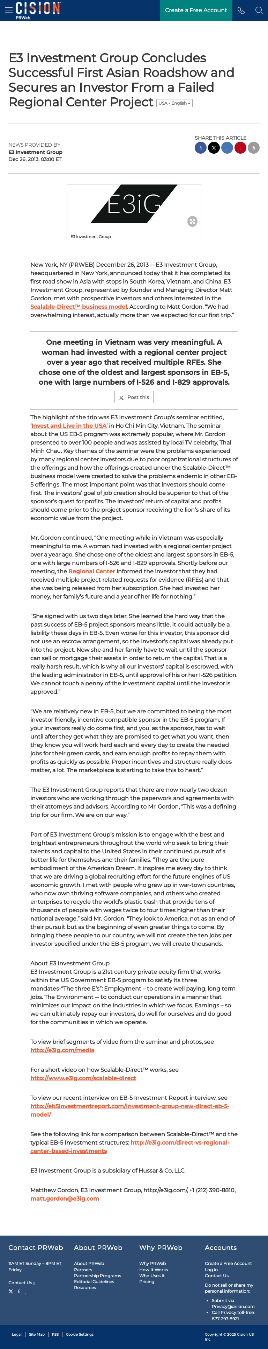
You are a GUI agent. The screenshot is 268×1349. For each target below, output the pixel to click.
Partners (83, 1269)
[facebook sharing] (201, 148)
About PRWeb (89, 1263)
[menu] (9, 10)
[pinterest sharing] (240, 148)
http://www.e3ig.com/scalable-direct (83, 1078)
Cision (242, 1334)
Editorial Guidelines (94, 1281)
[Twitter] (11, 1290)
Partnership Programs (97, 1275)
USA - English (174, 103)
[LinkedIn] (26, 1290)
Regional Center (91, 571)
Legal (17, 1334)
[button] (259, 10)
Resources (85, 1287)
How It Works (153, 1269)
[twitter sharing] (214, 148)
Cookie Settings (80, 1334)
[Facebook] (19, 1290)
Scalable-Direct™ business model (78, 306)
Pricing (146, 1281)
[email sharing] (254, 148)
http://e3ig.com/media (62, 1050)
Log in (211, 1269)
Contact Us (21, 1283)
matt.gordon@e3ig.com (64, 1198)
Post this (134, 397)
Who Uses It (152, 1275)
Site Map (37, 1334)
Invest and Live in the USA (68, 425)
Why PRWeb (152, 1263)
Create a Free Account (228, 1263)
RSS (55, 1334)
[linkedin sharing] (227, 148)
